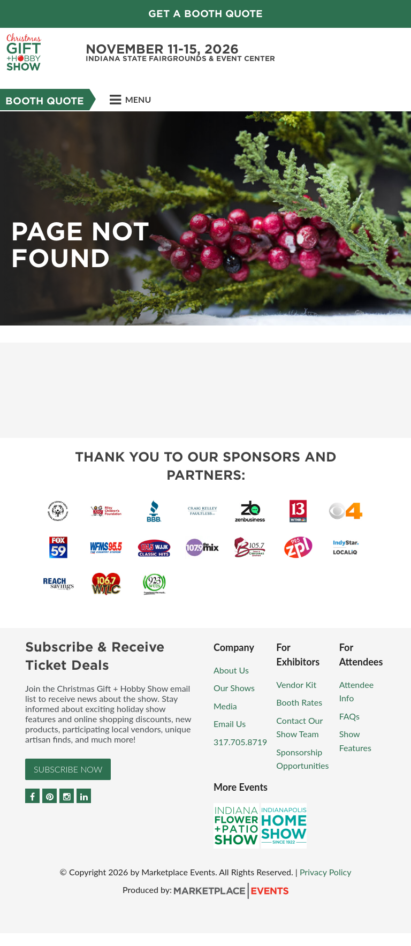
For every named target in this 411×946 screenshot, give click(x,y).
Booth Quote (44, 101)
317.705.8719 (240, 742)
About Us (231, 670)
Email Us (230, 723)
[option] (205, 218)
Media (225, 706)
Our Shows (234, 688)
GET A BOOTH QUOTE (205, 13)
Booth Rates (299, 702)
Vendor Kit (296, 684)
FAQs (349, 716)
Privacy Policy (326, 872)
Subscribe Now (68, 769)
